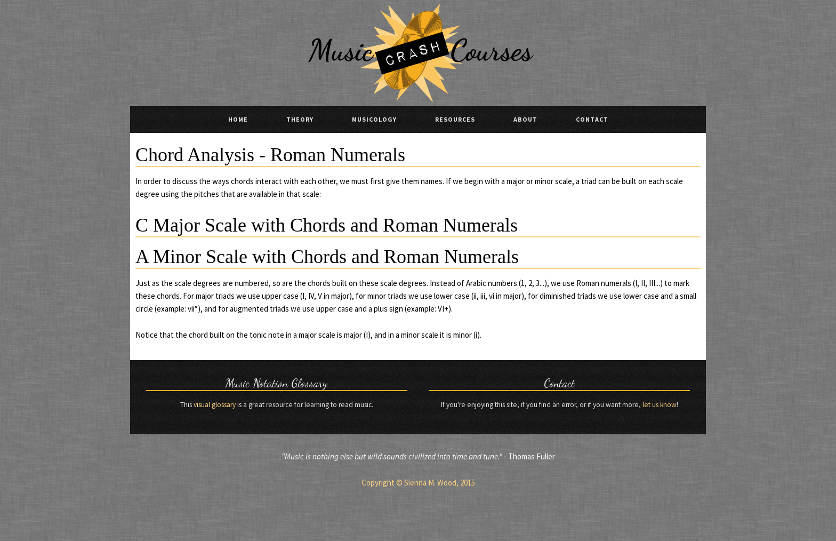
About (525, 119)
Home (238, 119)
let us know (659, 404)
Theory (300, 119)
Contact (592, 119)
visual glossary (215, 404)
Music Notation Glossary (276, 383)
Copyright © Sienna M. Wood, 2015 (418, 483)
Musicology (374, 119)
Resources (455, 119)
